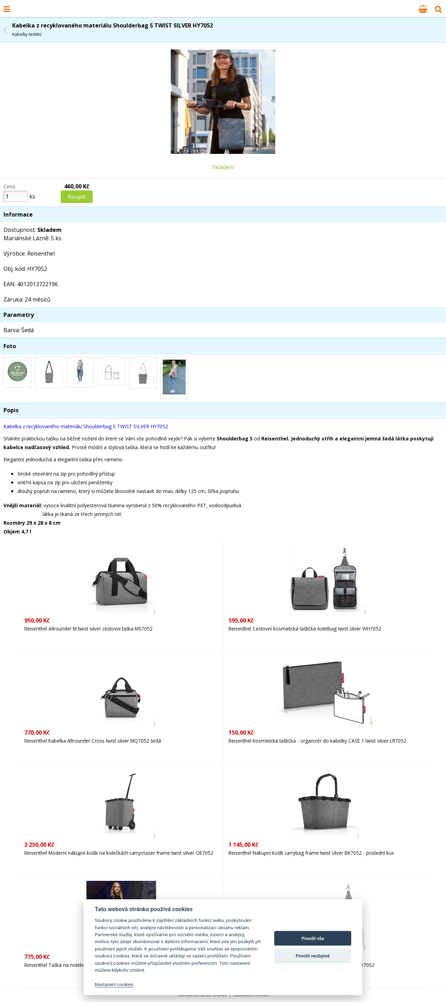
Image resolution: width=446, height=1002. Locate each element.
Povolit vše (312, 938)
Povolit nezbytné (313, 955)
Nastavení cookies (114, 984)
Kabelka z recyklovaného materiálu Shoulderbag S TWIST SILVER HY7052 (112, 29)
